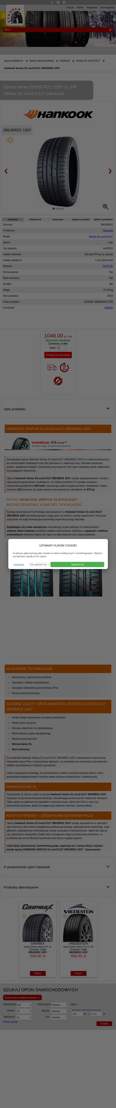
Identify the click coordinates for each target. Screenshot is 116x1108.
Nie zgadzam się (38, 564)
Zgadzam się (77, 564)
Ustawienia (18, 564)
